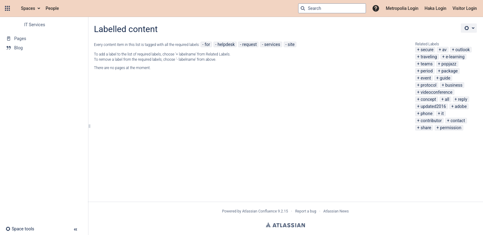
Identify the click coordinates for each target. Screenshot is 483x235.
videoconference (436, 92)
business (453, 85)
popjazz (449, 63)
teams (426, 63)
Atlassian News (336, 211)
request (249, 44)
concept (428, 99)
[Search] (302, 8)
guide (445, 78)
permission (450, 127)
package (449, 70)
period (426, 70)
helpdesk (226, 44)
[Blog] (44, 47)
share (425, 127)
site (291, 44)
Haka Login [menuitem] (435, 8)
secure (426, 49)
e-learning (455, 56)
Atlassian (285, 225)
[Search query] (332, 8)
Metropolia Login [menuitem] (402, 8)
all (447, 99)
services (272, 44)
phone (426, 113)
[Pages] (44, 38)
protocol (428, 85)
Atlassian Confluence (259, 211)
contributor (431, 120)
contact (457, 120)
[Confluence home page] (15, 8)
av (444, 49)
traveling (428, 56)
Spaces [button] (28, 8)
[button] (7, 8)
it (442, 113)
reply (462, 99)
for (207, 44)
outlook (462, 49)
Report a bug (305, 211)
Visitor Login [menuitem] (465, 8)
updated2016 (433, 106)
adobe (461, 106)
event (425, 78)
